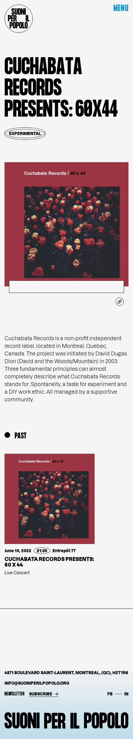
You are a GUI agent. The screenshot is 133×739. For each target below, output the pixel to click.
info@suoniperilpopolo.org (37, 683)
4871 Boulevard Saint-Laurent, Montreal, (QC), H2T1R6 (66, 672)
